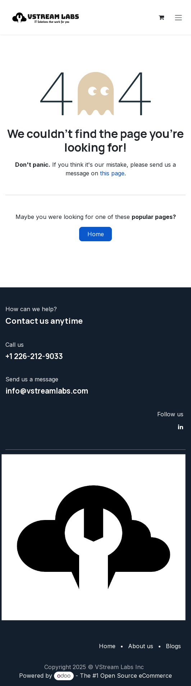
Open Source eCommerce (136, 675)
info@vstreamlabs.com (46, 391)
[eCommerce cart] (161, 17)
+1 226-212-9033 (34, 356)
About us (140, 646)
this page (112, 173)
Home (95, 234)
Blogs (173, 646)
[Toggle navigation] (178, 17)
